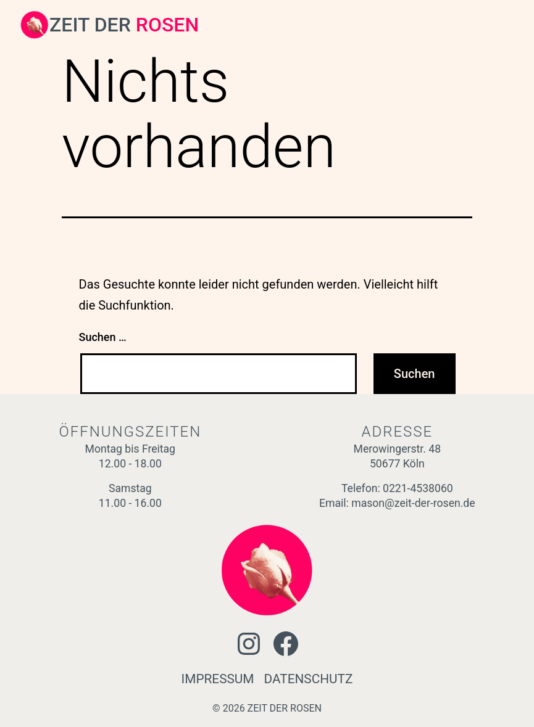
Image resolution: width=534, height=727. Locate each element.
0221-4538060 (418, 488)
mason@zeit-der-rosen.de (413, 503)
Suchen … (103, 337)
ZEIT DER (124, 24)
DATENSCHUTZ (308, 679)
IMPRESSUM (217, 679)
